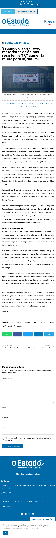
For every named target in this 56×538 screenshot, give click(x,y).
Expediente (18, 502)
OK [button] (6, 533)
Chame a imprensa (42, 519)
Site (3, 428)
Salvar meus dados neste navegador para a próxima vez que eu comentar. (28, 439)
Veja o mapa (5, 488)
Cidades (8, 43)
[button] (38, 5)
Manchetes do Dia (21, 43)
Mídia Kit (6, 502)
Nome (5, 408)
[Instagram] (28, 4)
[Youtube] (31, 4)
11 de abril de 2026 (25, 1)
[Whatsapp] (20, 4)
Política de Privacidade (34, 502)
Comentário (7, 379)
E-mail (5, 418)
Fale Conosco (8, 507)
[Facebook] (24, 4)
